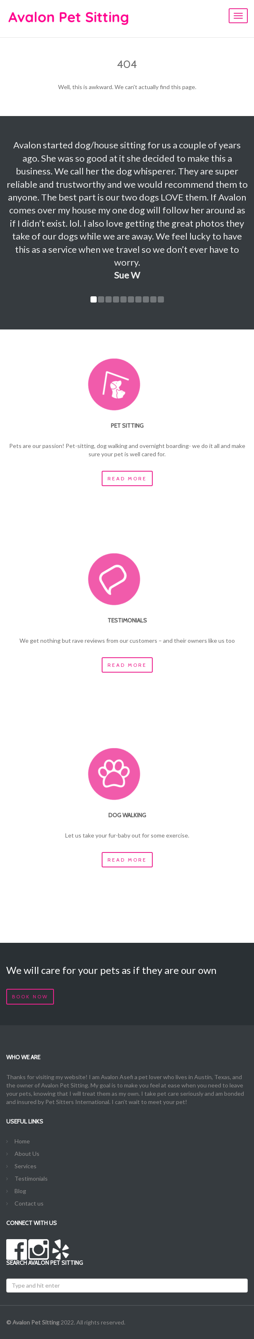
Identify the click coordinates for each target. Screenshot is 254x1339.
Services (26, 1166)
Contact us (29, 1203)
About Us (27, 1153)
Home (22, 1141)
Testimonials (31, 1178)
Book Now (30, 996)
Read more (127, 478)
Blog (20, 1190)
